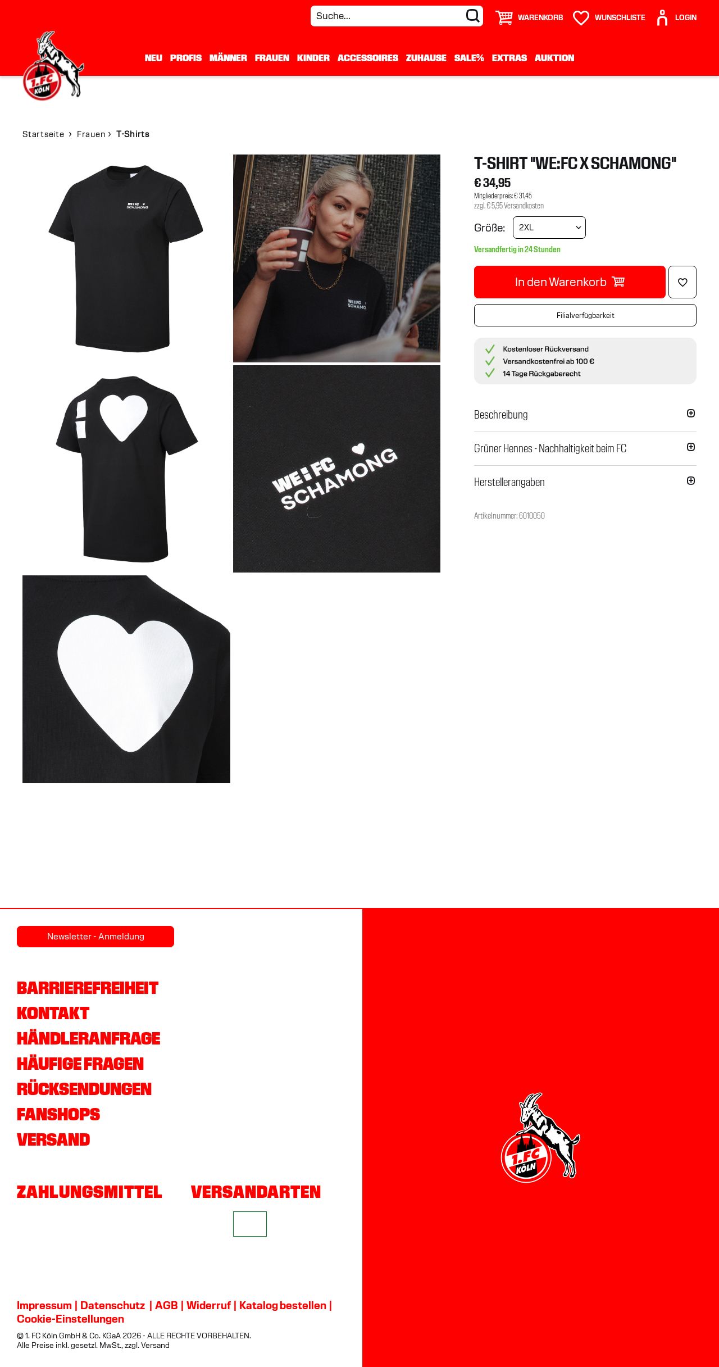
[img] (126, 258)
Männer (228, 57)
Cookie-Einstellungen (70, 1318)
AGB (166, 1305)
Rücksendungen (84, 1089)
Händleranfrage (88, 1038)
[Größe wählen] (549, 227)
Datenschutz (112, 1305)
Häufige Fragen (80, 1063)
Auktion (554, 57)
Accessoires (368, 57)
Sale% (469, 57)
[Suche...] (397, 16)
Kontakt (53, 1013)
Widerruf (208, 1305)
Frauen (272, 57)
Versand (53, 1139)
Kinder (313, 57)
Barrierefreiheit (87, 988)
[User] (675, 13)
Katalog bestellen (282, 1305)
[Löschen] (682, 282)
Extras (509, 57)
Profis (186, 57)
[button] (585, 414)
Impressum (44, 1305)
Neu (153, 57)
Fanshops (58, 1114)
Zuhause (426, 57)
